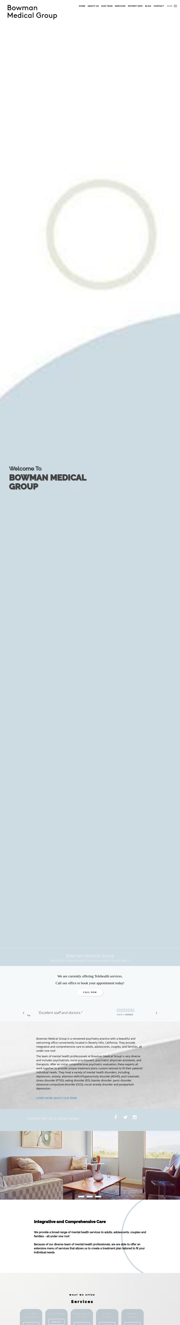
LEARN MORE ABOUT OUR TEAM (56, 1098)
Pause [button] (28, 1015)
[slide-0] (81, 1196)
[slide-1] (90, 1196)
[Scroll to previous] (24, 1014)
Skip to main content (15, 1)
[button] (175, 6)
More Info (56, 1322)
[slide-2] (98, 1196)
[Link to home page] (35, 12)
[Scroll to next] (156, 1014)
